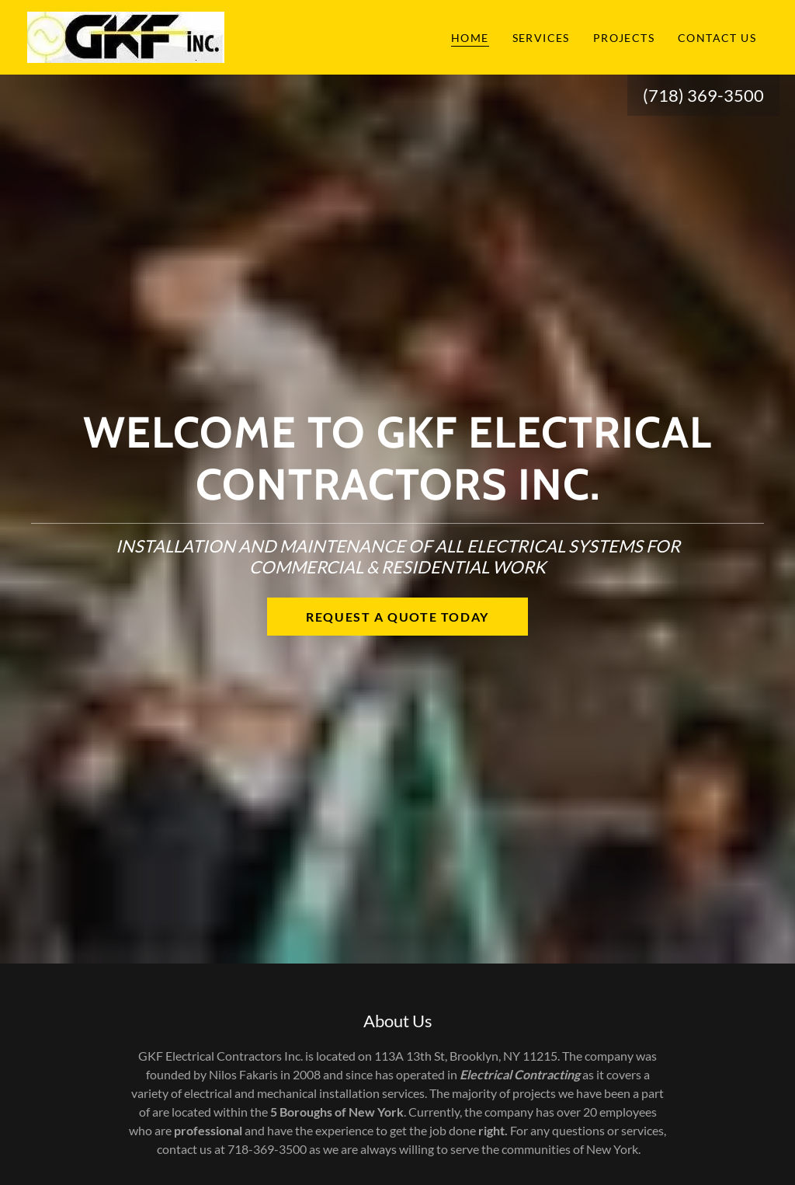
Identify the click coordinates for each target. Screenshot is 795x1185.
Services (541, 37)
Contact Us (717, 37)
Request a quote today (397, 616)
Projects (623, 37)
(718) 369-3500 (703, 95)
